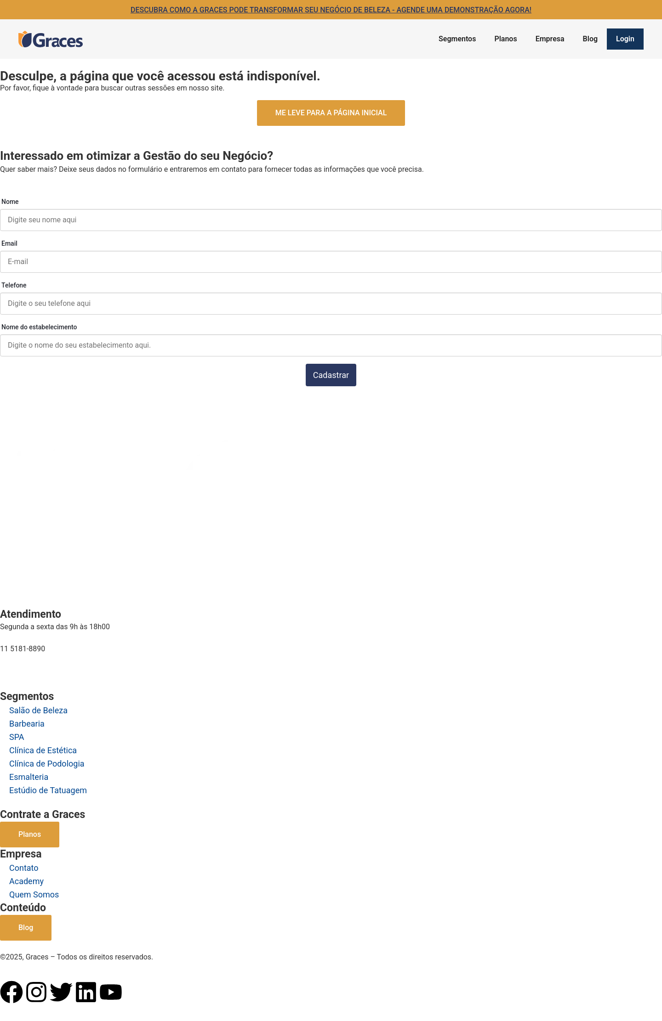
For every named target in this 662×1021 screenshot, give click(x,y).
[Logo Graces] (50, 39)
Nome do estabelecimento (39, 327)
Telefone (14, 285)
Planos (505, 38)
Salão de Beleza (38, 710)
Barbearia (27, 723)
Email (9, 243)
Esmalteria (28, 777)
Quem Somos (34, 894)
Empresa (550, 38)
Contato (24, 868)
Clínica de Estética (43, 750)
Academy (26, 881)
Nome (10, 201)
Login (625, 38)
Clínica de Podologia (47, 763)
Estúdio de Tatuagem (48, 790)
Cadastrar (331, 375)
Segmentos (457, 38)
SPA (16, 737)
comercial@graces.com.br (43, 666)
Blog (590, 38)
